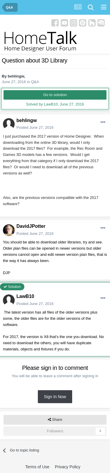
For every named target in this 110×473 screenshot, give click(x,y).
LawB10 (25, 296)
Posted (35, 127)
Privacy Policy (67, 466)
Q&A (35, 82)
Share (55, 419)
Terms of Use (37, 466)
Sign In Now (55, 396)
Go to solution (55, 95)
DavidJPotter (30, 226)
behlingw (16, 76)
